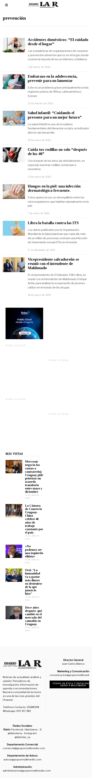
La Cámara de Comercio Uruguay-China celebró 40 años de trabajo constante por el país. (31, 513)
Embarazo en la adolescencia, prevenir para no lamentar (52, 78)
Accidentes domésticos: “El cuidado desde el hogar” (58, 41)
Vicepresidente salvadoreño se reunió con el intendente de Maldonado (53, 263)
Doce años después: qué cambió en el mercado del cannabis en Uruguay (30, 610)
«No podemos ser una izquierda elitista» (31, 545)
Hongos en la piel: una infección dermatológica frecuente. (54, 188)
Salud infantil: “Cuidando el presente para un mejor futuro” (55, 115)
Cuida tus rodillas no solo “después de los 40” (57, 151)
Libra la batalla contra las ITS (53, 223)
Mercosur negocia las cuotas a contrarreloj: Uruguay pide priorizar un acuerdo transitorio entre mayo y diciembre (31, 471)
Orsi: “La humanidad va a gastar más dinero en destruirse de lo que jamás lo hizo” (30, 576)
